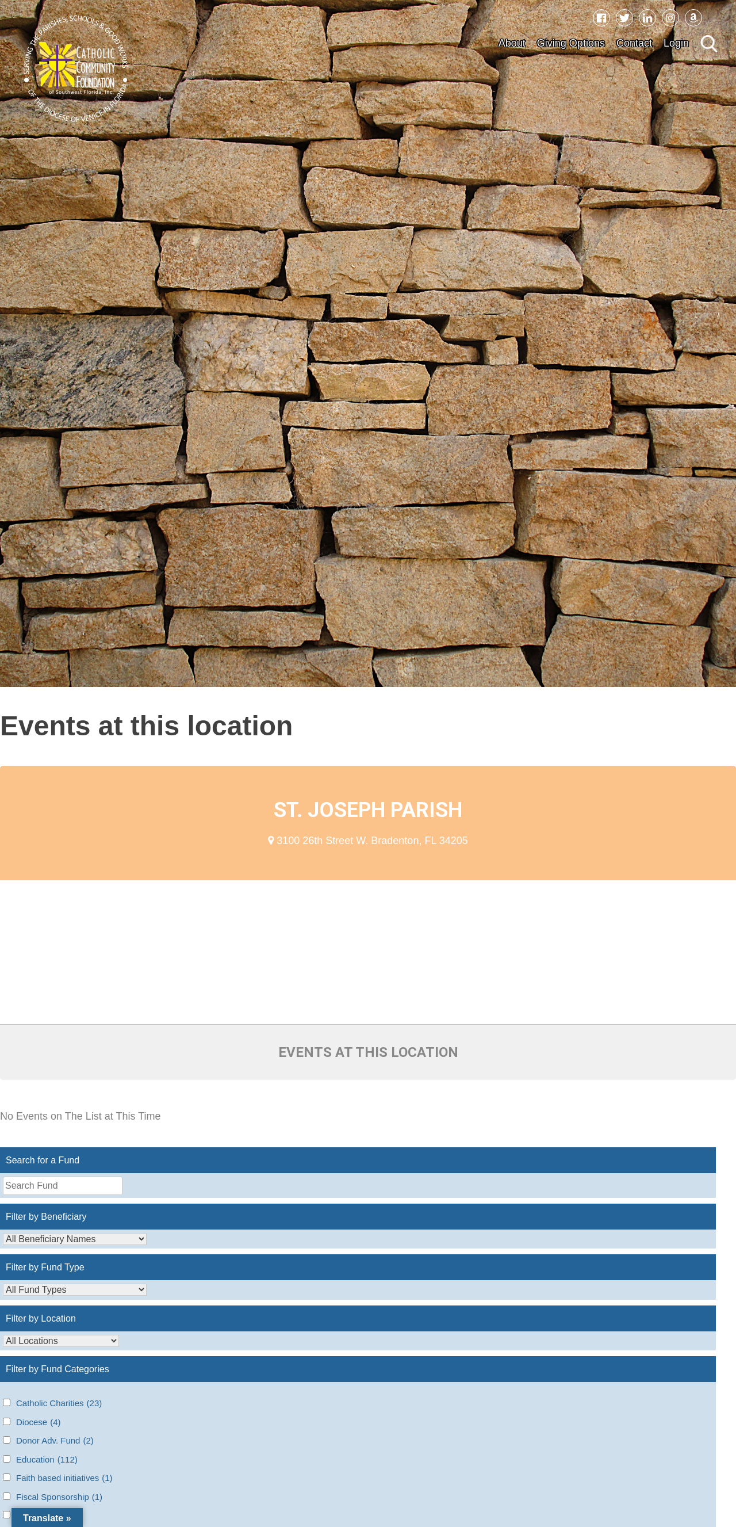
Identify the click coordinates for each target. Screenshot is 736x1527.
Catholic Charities (59, 1403)
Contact (634, 43)
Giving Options (571, 43)
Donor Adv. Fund (55, 1441)
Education (47, 1460)
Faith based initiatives (64, 1478)
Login (676, 43)
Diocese (38, 1422)
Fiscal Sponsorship (59, 1497)
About (512, 43)
